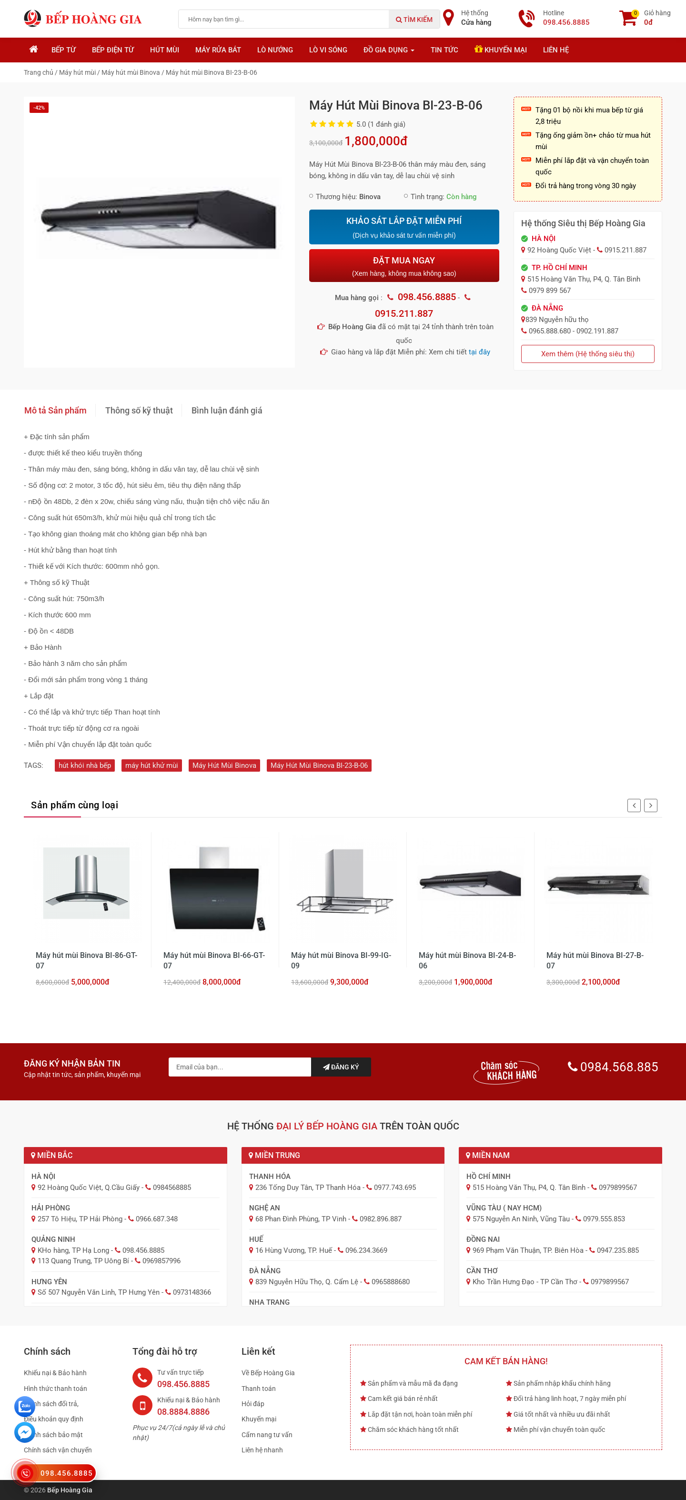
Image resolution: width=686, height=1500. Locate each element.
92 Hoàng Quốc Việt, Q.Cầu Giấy (89, 1187)
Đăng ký (341, 1067)
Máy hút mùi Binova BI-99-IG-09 (341, 960)
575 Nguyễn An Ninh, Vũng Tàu (521, 1219)
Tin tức (444, 50)
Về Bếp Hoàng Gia (268, 1373)
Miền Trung (274, 1155)
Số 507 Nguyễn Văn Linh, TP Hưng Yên (99, 1292)
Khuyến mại (500, 49)
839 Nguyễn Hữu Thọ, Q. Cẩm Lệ (306, 1282)
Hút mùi (164, 50)
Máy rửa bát (218, 50)
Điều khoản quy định (53, 1419)
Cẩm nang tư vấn (267, 1435)
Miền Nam (488, 1155)
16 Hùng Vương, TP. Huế (293, 1250)
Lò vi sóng (328, 50)
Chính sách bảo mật (53, 1435)
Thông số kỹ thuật (139, 410)
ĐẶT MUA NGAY (404, 266)
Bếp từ (63, 50)
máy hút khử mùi (151, 765)
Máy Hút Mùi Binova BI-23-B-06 (319, 765)
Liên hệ (556, 50)
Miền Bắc (51, 1155)
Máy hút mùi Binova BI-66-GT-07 (214, 960)
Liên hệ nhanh (262, 1450)
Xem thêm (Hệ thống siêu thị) (588, 354)
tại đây (479, 352)
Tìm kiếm (414, 19)
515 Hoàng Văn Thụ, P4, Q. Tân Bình (529, 1187)
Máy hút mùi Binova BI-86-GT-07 (86, 960)
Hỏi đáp (253, 1404)
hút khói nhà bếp (85, 765)
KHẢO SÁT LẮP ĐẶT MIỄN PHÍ (404, 228)
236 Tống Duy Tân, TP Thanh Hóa (308, 1187)
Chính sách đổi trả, (51, 1404)
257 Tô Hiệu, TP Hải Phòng (80, 1219)
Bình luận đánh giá (227, 410)
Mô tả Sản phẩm (55, 410)
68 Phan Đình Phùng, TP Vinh (300, 1219)
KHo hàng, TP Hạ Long (73, 1250)
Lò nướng (275, 50)
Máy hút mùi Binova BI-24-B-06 (467, 960)
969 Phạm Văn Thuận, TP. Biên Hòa (528, 1250)
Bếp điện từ (113, 50)
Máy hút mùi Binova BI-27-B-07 (595, 960)
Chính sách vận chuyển (58, 1450)
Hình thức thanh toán (55, 1388)
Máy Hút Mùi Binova (224, 765)
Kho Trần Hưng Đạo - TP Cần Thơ (525, 1282)
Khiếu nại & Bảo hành (55, 1373)
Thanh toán (259, 1388)
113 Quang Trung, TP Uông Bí (83, 1261)
